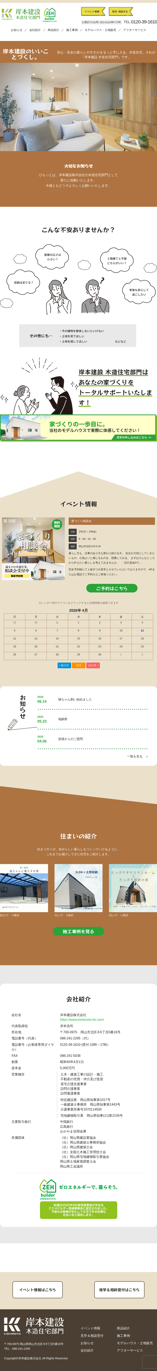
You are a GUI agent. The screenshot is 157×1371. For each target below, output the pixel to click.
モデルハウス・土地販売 (100, 30)
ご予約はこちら (112, 588)
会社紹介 (35, 30)
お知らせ (16, 30)
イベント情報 (90, 1328)
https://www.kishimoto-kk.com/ (82, 1019)
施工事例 (72, 30)
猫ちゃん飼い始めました (75, 699)
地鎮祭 (62, 719)
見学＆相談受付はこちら (119, 1289)
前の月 (65, 665)
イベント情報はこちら (37, 1289)
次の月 (92, 665)
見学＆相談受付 (92, 1335)
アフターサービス (134, 30)
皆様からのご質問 (70, 739)
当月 (78, 665)
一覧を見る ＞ (138, 756)
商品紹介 (53, 30)
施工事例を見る (78, 931)
